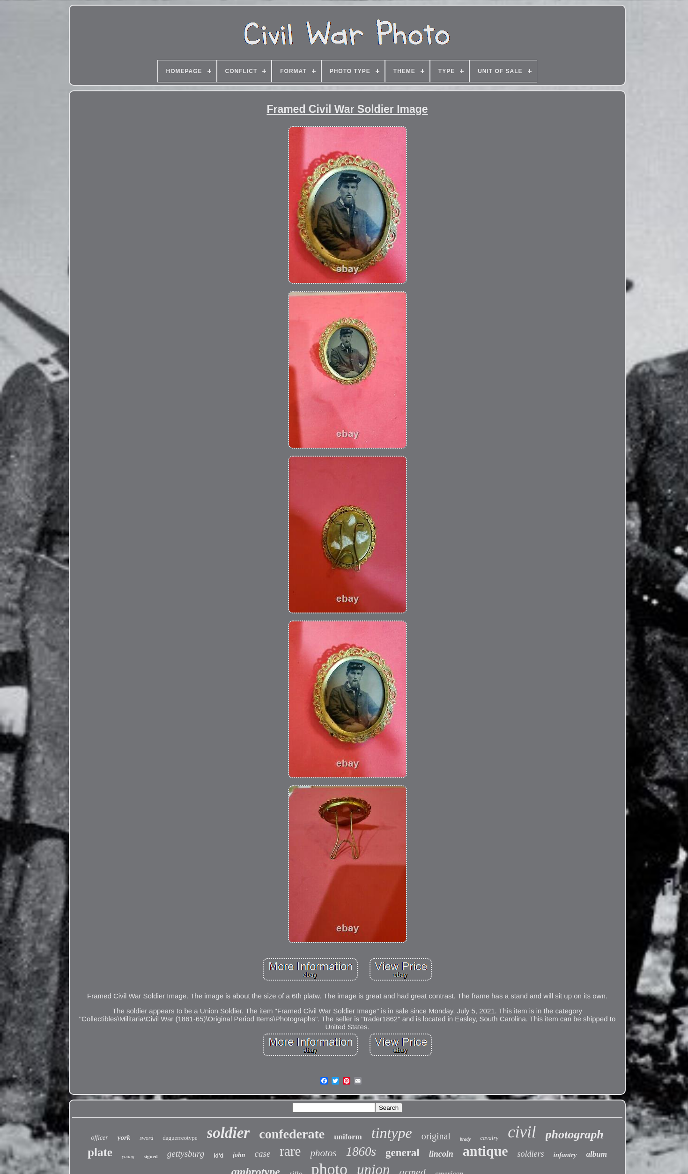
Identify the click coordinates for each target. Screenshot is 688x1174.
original (436, 1136)
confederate (292, 1134)
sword (146, 1138)
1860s (361, 1151)
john (239, 1155)
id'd (218, 1155)
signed (151, 1156)
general (402, 1153)
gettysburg (186, 1154)
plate (100, 1152)
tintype (391, 1132)
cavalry (489, 1137)
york (124, 1137)
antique (485, 1151)
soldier (228, 1132)
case (263, 1154)
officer (99, 1137)
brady (465, 1139)
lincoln (441, 1154)
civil (522, 1132)
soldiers (530, 1154)
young (128, 1156)
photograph (575, 1134)
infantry (565, 1155)
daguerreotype (180, 1137)
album (596, 1154)
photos (323, 1153)
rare (290, 1151)
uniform (348, 1136)
